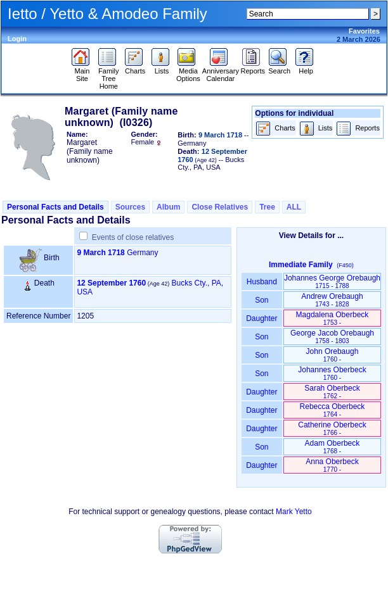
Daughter (262, 318)
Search (279, 68)
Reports (253, 68)
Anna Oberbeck (332, 465)
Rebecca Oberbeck (332, 410)
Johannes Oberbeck (332, 373)
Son (262, 300)
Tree (267, 207)
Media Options (188, 71)
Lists (162, 68)
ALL (294, 207)
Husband (262, 281)
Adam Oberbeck (332, 447)
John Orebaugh (332, 355)
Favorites (364, 31)
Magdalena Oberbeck (332, 318)
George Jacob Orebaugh (332, 336)
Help (306, 68)
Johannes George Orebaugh (332, 281)
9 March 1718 (100, 252)
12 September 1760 (111, 283)
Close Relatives (219, 207)
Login (17, 38)
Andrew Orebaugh (332, 300)
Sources (130, 207)
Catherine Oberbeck (332, 428)
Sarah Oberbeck (331, 392)
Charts (135, 68)
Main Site (82, 71)
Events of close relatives (133, 237)
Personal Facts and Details (55, 207)
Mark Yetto (294, 511)
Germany (142, 252)
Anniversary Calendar (220, 71)
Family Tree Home (108, 75)
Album (168, 207)
